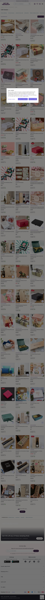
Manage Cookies (11, 99)
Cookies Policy (26, 95)
